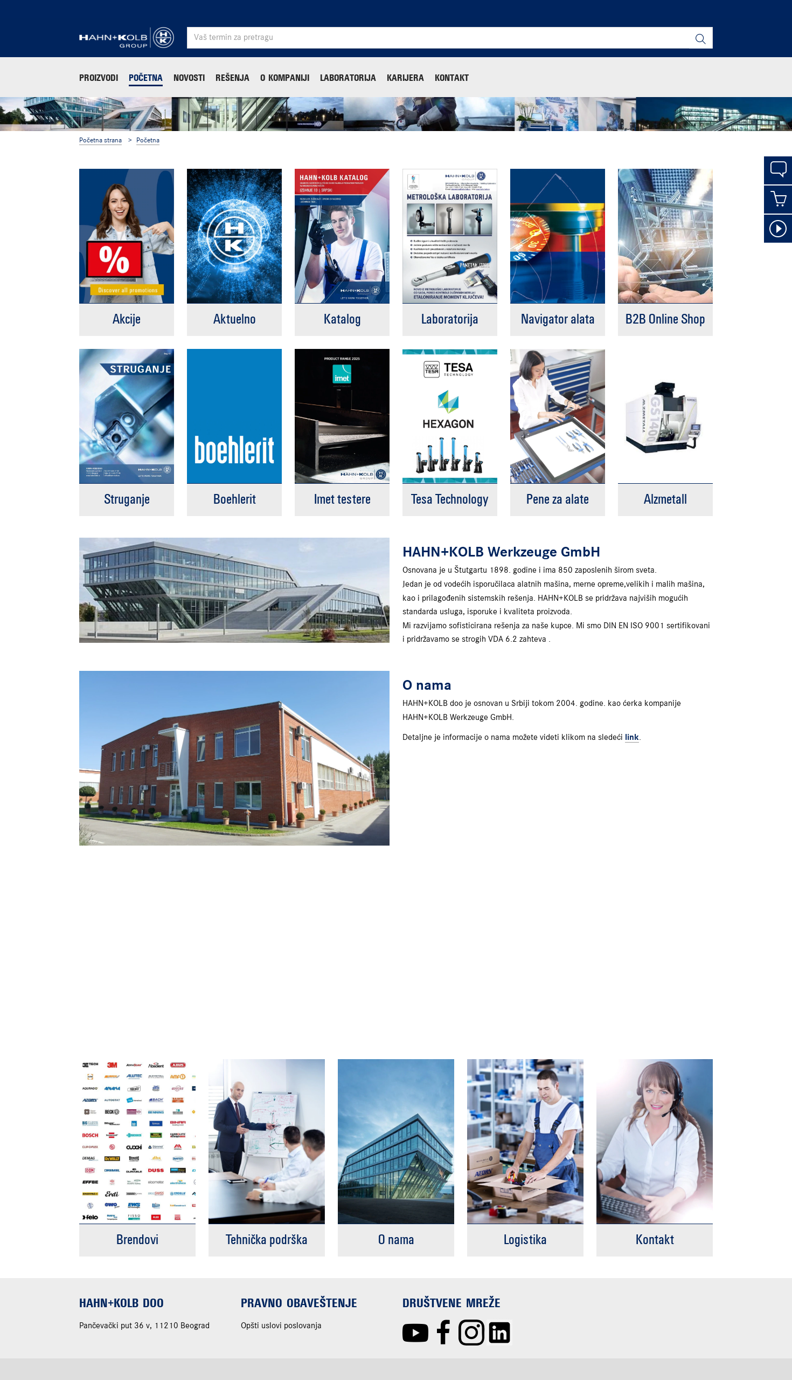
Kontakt (452, 78)
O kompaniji (284, 78)
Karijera (405, 78)
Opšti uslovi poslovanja (281, 1326)
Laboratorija (348, 78)
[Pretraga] (700, 38)
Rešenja (232, 78)
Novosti (189, 78)
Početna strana (100, 140)
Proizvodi (98, 78)
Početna (146, 78)
